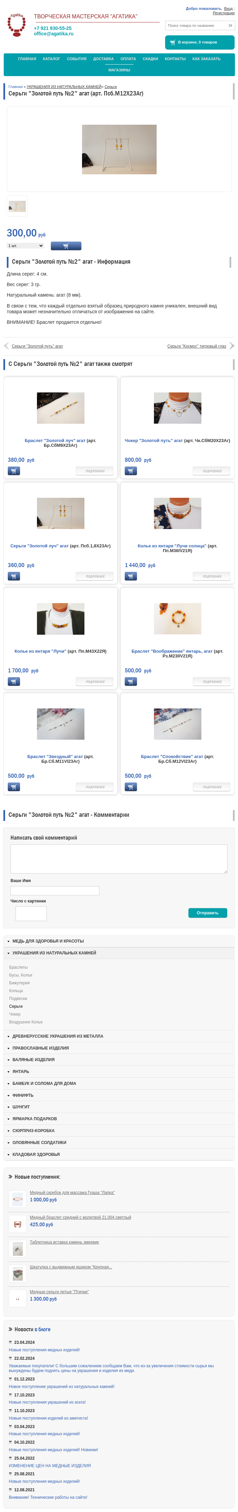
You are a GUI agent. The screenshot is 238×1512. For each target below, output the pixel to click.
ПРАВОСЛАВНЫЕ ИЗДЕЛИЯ (41, 1048)
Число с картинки (28, 901)
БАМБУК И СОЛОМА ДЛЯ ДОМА (44, 1083)
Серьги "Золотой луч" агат (40, 545)
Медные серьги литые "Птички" (59, 1291)
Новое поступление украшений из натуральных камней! (62, 1386)
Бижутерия (19, 983)
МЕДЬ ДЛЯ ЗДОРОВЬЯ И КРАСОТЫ (48, 941)
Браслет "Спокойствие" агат (172, 756)
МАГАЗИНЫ (119, 70)
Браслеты (18, 967)
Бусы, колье (20, 975)
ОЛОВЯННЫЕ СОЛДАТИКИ (39, 1142)
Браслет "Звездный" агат (55, 756)
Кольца (16, 990)
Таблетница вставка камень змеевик (64, 1242)
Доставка (103, 59)
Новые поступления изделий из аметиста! (48, 1418)
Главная (27, 59)
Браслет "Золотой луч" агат (55, 440)
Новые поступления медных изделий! (44, 1350)
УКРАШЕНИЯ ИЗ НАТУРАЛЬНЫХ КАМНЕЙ (64, 87)
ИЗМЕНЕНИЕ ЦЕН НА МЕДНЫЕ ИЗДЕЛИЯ (50, 1465)
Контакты (175, 59)
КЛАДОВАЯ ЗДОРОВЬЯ (36, 1154)
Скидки (150, 59)
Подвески (18, 998)
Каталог (51, 59)
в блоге (43, 1329)
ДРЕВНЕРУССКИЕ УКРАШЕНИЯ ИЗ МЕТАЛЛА (58, 1036)
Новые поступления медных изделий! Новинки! (53, 1449)
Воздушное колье (26, 1022)
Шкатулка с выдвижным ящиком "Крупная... (71, 1267)
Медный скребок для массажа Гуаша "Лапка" (72, 1192)
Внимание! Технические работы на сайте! (48, 1497)
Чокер (14, 1014)
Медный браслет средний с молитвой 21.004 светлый (80, 1217)
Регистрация (224, 13)
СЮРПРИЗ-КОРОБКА (34, 1130)
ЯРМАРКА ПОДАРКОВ (35, 1119)
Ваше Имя (21, 880)
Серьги (110, 87)
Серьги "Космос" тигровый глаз (196, 346)
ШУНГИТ (21, 1107)
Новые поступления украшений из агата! (47, 1402)
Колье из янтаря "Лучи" (40, 651)
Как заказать (207, 59)
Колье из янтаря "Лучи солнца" (172, 545)
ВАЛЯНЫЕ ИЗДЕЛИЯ (34, 1059)
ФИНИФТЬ (23, 1095)
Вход (228, 8)
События (76, 59)
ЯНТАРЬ (21, 1071)
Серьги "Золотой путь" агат (37, 346)
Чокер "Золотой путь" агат (154, 440)
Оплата (128, 59)
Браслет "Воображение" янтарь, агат (173, 651)
